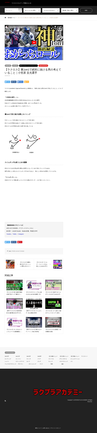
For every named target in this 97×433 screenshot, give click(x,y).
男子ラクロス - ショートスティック (28, 65)
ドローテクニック (63, 361)
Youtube (8, 234)
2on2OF (39, 356)
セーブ (28, 361)
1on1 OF (8, 65)
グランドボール (63, 358)
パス (71, 361)
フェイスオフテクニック (10, 364)
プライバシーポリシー (55, 428)
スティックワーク (20, 361)
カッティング (8, 358)
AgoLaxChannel (43, 65)
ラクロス (22, 251)
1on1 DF (7, 356)
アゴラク (14, 251)
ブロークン (20, 364)
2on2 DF (29, 356)
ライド (41, 364)
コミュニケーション (75, 358)
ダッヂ (15, 65)
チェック (50, 361)
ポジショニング (32, 364)
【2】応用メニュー (63, 356)
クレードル (51, 358)
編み (63, 364)
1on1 (10, 251)
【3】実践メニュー (74, 356)
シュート (7, 361)
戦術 (52, 364)
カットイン (18, 358)
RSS (5, 400)
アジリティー (84, 356)
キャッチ (29, 358)
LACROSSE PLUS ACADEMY (80, 400)
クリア (39, 358)
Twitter (14, 234)
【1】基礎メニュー (52, 356)
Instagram (21, 234)
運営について (38, 428)
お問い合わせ (46, 428)
